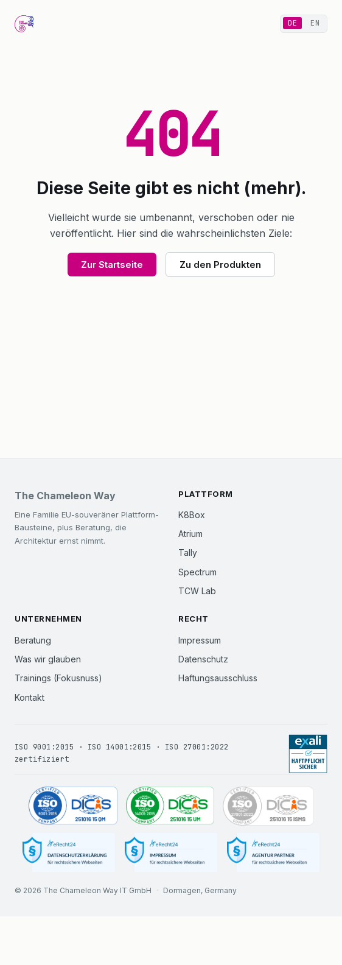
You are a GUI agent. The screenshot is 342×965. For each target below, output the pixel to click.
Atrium (190, 533)
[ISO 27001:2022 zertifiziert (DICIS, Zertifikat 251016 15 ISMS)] (268, 806)
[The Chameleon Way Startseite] (24, 23)
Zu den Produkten (220, 264)
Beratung (33, 640)
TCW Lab (197, 591)
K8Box (191, 515)
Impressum (199, 640)
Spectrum (197, 572)
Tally (187, 552)
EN (314, 23)
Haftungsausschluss (217, 678)
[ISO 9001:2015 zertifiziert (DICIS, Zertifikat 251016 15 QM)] (73, 806)
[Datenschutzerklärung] (69, 852)
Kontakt (29, 697)
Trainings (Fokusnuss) (58, 678)
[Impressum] (171, 852)
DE (292, 23)
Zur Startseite (112, 264)
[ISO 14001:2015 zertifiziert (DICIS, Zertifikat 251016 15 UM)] (170, 806)
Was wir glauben (48, 659)
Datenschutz (203, 659)
